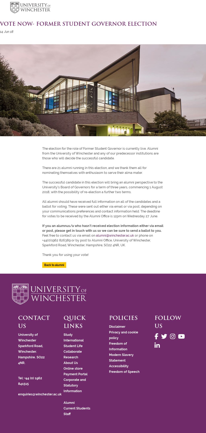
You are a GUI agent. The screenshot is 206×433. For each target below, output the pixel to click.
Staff (67, 414)
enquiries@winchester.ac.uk (40, 394)
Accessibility (119, 366)
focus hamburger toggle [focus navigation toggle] (189, 8)
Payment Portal (76, 374)
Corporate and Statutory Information (75, 385)
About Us (71, 363)
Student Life (73, 346)
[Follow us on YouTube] (182, 336)
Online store (73, 368)
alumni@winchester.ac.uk (115, 235)
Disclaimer (117, 327)
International (74, 340)
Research (71, 357)
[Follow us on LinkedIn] (158, 345)
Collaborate (73, 352)
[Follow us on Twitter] (165, 336)
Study (68, 335)
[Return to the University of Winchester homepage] (103, 294)
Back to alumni (54, 265)
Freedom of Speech (124, 372)
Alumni (69, 403)
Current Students (77, 408)
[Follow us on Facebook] (157, 336)
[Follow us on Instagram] (173, 336)
